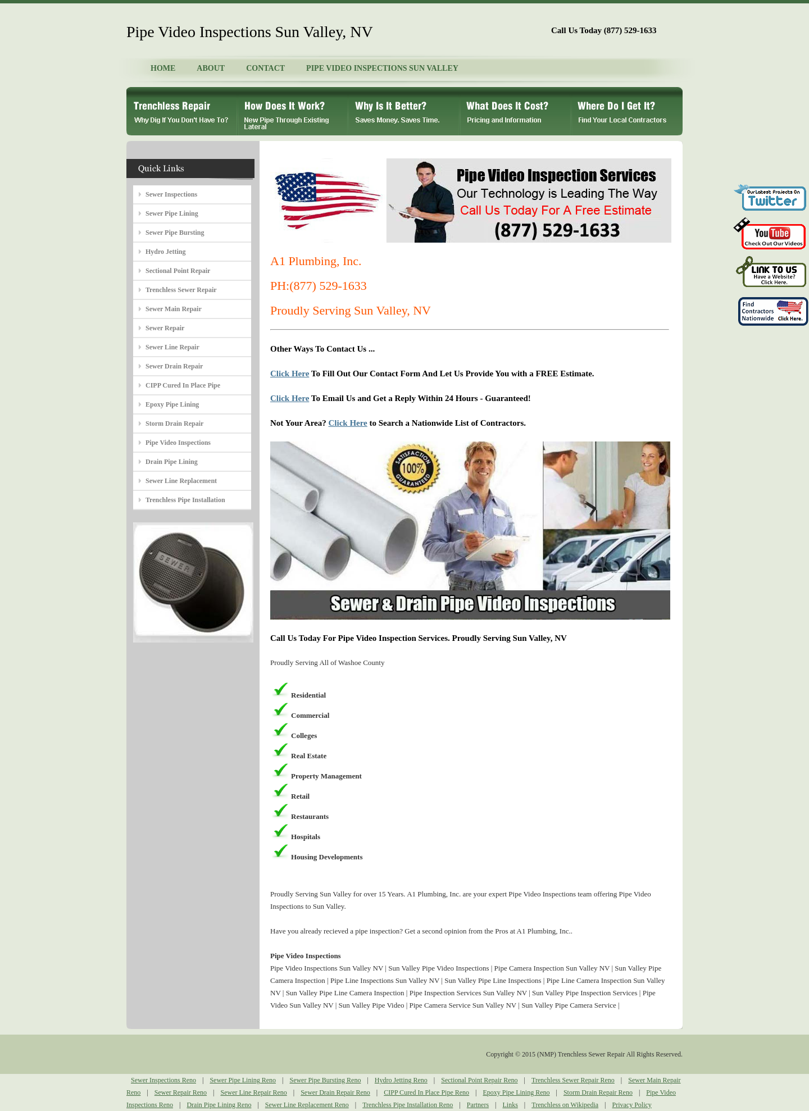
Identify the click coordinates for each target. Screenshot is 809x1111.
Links (510, 1105)
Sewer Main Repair (174, 309)
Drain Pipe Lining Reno (219, 1105)
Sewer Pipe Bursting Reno (325, 1080)
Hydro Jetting (165, 252)
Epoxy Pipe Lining (172, 404)
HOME (163, 68)
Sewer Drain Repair (174, 366)
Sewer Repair (165, 328)
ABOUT (211, 68)
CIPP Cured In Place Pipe (183, 385)
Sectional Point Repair (178, 271)
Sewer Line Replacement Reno (307, 1105)
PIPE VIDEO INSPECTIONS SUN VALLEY (382, 68)
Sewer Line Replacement (181, 481)
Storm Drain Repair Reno (598, 1092)
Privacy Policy (632, 1105)
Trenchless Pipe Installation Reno (407, 1105)
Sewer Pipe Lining (172, 213)
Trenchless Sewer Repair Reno (573, 1080)
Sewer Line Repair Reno (253, 1092)
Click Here (289, 373)
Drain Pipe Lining (172, 462)
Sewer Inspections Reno (163, 1080)
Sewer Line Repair (172, 347)
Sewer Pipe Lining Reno (243, 1080)
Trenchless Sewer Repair (181, 290)
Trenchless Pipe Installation (185, 500)
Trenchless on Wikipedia (564, 1105)
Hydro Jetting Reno (401, 1080)
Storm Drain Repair (174, 423)
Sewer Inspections (171, 194)
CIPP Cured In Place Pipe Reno (426, 1092)
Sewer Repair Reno (180, 1092)
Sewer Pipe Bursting (175, 232)
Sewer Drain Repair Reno (335, 1092)
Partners (478, 1105)
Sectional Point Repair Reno (479, 1080)
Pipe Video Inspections (178, 443)
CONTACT (265, 68)
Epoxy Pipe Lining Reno (516, 1092)
